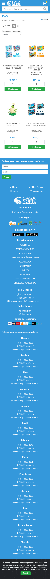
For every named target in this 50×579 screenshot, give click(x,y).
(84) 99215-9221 (25, 516)
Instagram (25, 311)
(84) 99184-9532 (25, 380)
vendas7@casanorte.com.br (25, 554)
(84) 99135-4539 (25, 397)
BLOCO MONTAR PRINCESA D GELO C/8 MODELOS (13, 67)
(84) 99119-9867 (25, 533)
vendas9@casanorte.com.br (25, 520)
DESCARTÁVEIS (25, 262)
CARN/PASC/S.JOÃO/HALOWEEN (25, 257)
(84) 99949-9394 (25, 482)
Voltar (44, 19)
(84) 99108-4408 (25, 550)
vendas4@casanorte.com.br (25, 367)
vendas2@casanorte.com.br (25, 486)
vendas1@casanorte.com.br (25, 469)
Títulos (14, 191)
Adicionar (13, 89)
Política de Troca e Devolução (25, 212)
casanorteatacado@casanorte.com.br (25, 301)
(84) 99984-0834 (25, 465)
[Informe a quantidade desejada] (13, 84)
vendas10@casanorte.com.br (25, 537)
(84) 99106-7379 (25, 363)
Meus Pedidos (36, 187)
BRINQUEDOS (25, 253)
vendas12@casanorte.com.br (25, 418)
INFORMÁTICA (25, 266)
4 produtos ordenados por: (11, 31)
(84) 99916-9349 (25, 431)
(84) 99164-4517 (25, 346)
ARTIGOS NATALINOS (25, 249)
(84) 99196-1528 (25, 414)
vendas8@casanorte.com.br (25, 452)
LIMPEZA (25, 270)
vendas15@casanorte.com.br (25, 384)
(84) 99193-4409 (25, 448)
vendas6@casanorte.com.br (25, 503)
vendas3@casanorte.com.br (25, 435)
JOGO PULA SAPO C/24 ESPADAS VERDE (12, 125)
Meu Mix (13, 187)
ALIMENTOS (25, 245)
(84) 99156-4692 (25, 499)
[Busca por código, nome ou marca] (22, 9)
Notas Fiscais (36, 191)
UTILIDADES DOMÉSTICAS (25, 283)
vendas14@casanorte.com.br (25, 401)
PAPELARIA (25, 274)
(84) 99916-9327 (25, 298)
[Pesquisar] (45, 9)
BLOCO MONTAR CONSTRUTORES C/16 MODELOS (36, 68)
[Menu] (4, 3)
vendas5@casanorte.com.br (25, 350)
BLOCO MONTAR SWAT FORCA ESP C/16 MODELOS (36, 125)
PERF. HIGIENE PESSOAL (25, 279)
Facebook (25, 314)
